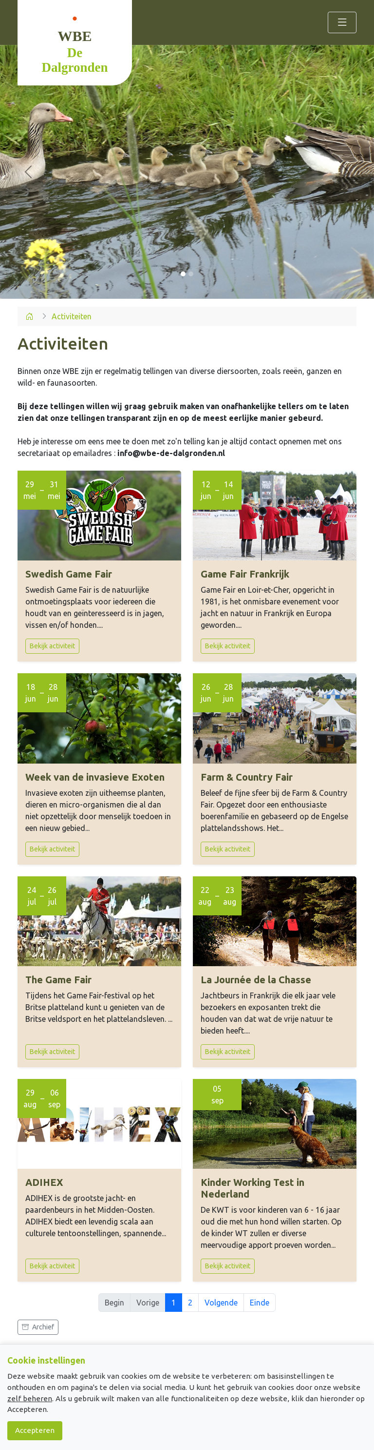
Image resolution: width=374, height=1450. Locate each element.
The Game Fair (58, 979)
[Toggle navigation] (342, 22)
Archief (38, 1327)
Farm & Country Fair (247, 777)
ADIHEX (44, 1182)
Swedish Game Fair (68, 574)
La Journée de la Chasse (256, 979)
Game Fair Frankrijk (245, 574)
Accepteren (35, 1430)
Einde (259, 1302)
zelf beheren (29, 1398)
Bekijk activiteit (52, 646)
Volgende (221, 1302)
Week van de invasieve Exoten (95, 777)
